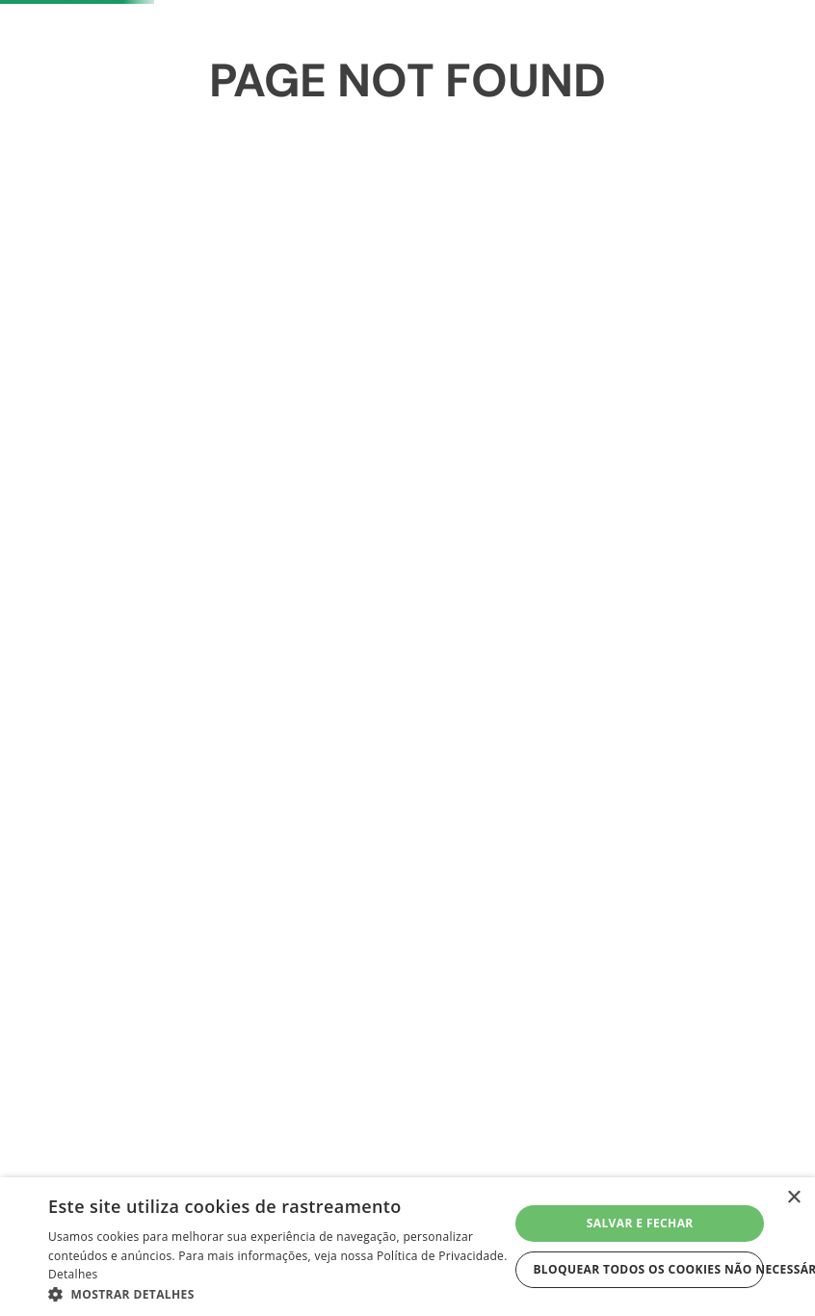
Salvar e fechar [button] (640, 1223)
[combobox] (231, 220)
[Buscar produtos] (397, 220)
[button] (278, 1293)
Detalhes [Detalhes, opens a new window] (73, 1274)
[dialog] (407, 1246)
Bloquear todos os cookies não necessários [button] (648, 1269)
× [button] (793, 1198)
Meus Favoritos (620, 220)
